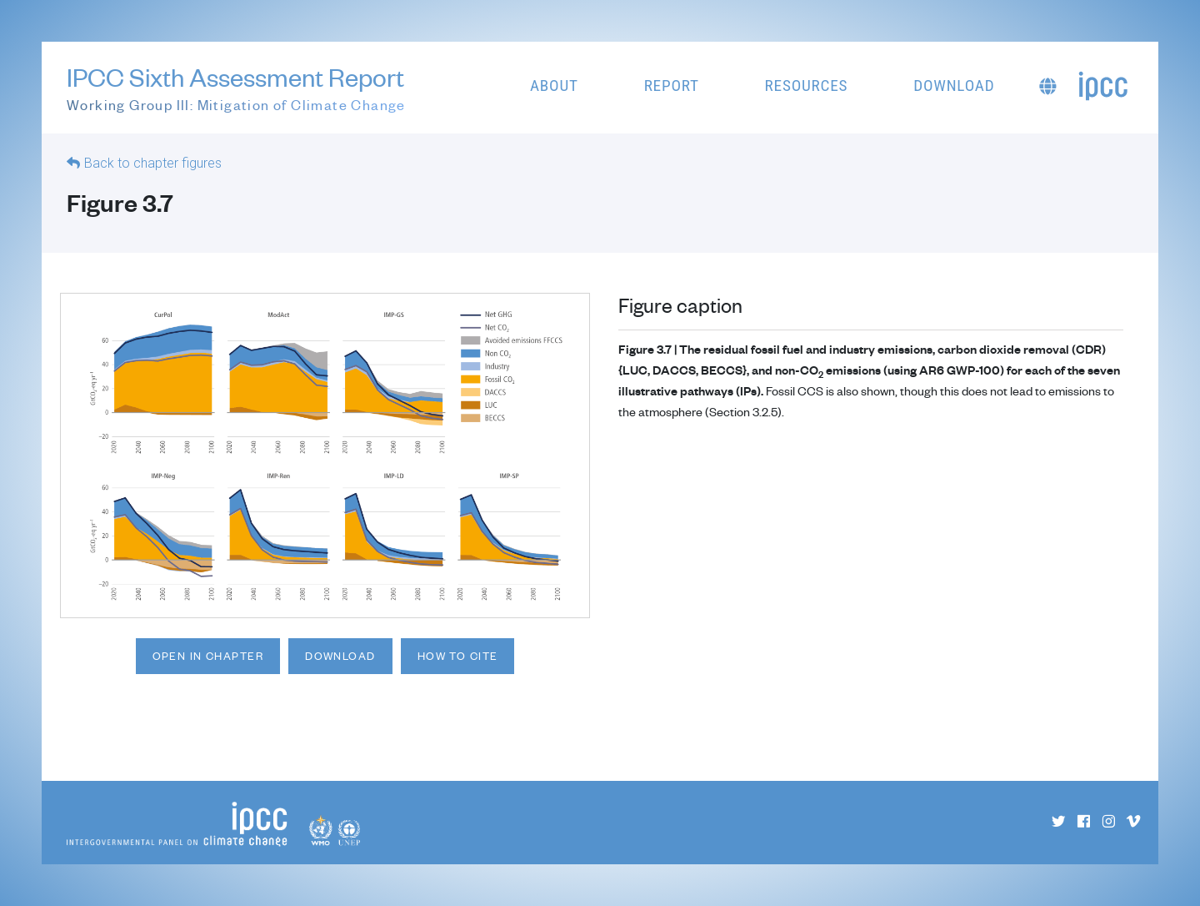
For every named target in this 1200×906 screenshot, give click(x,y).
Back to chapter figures (153, 163)
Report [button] (671, 85)
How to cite (458, 655)
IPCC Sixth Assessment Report (236, 89)
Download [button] (953, 85)
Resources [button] (806, 85)
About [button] (554, 85)
